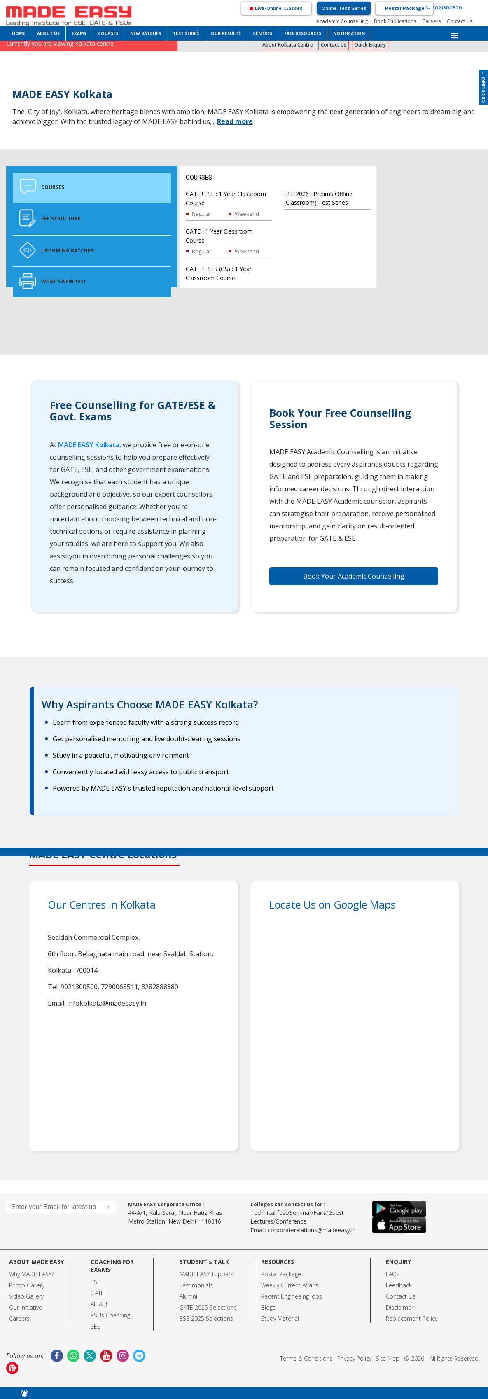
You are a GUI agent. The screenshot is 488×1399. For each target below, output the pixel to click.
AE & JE (100, 1304)
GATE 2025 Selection (207, 1307)
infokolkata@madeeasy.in (106, 1003)
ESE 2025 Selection (205, 1318)
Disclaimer (399, 1307)
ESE (95, 1282)
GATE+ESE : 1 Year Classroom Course (226, 198)
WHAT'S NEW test (52, 281)
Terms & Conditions (306, 1358)
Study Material (280, 1318)
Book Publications (395, 21)
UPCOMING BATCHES (56, 250)
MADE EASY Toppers (206, 1274)
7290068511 (119, 986)
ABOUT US (48, 33)
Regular (201, 213)
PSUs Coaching (110, 1315)
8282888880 (159, 986)
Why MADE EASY (30, 1274)
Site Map (387, 1358)
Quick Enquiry (370, 44)
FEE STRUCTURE (50, 218)
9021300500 (444, 8)
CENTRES (262, 33)
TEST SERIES (186, 33)
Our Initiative (25, 1307)
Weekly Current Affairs (289, 1285)
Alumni (188, 1296)
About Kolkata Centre (287, 44)
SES (95, 1326)
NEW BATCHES (145, 33)
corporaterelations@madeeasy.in (312, 1230)
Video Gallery (26, 1296)
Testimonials (196, 1285)
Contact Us (459, 21)
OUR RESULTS (226, 33)
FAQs (392, 1274)
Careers (431, 21)
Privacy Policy (354, 1358)
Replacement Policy (411, 1318)
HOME (18, 33)
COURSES (108, 33)
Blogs (268, 1307)
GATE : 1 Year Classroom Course (219, 235)
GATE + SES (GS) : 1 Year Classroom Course (219, 273)
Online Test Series (344, 8)
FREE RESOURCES (302, 33)
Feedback (399, 1285)
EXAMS (79, 33)
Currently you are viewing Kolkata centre (60, 43)
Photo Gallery (26, 1285)
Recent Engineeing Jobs (291, 1296)
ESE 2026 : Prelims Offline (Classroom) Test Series (318, 198)
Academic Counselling (342, 21)
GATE (97, 1293)
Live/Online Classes (276, 8)
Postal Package (405, 8)
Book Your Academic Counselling (353, 576)
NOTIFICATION (349, 33)
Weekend (247, 213)
